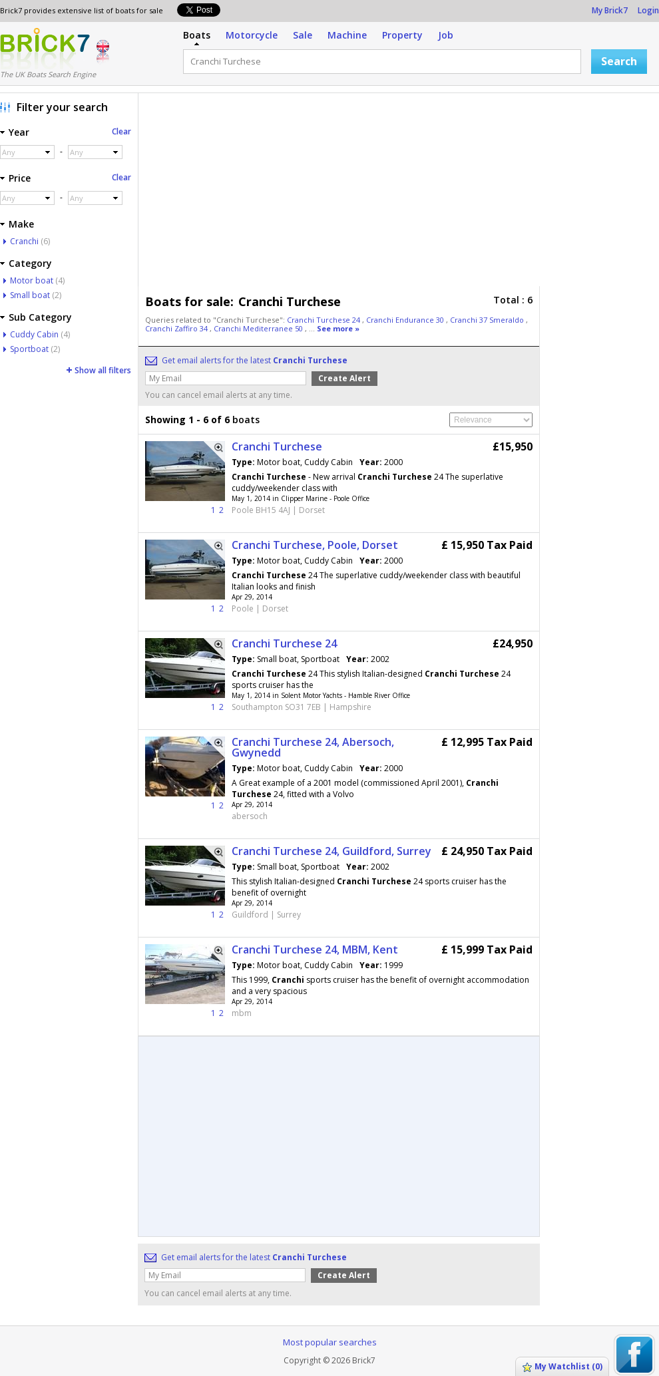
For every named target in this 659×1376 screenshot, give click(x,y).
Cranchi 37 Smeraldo (488, 320)
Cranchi (24, 241)
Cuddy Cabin (34, 334)
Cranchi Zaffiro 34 (177, 328)
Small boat (30, 295)
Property (402, 35)
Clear (121, 131)
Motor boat (31, 280)
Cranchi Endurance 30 (406, 320)
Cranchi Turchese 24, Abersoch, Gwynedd (313, 747)
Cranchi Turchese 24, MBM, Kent (315, 949)
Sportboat (29, 349)
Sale (302, 35)
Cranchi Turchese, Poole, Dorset (315, 545)
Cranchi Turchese (277, 446)
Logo (45, 48)
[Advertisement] (335, 193)
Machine (347, 35)
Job (445, 35)
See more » (338, 328)
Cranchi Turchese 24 (324, 320)
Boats (196, 35)
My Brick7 (610, 10)
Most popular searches (330, 1342)
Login (648, 10)
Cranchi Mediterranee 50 (259, 328)
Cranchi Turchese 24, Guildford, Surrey (331, 851)
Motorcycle (252, 35)
